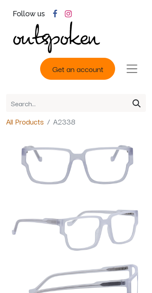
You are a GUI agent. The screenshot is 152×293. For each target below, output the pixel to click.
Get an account (77, 68)
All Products (25, 121)
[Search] (136, 103)
